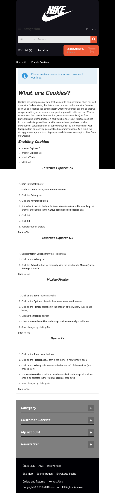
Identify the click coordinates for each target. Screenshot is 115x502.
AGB (40, 465)
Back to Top (24, 232)
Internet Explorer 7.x (32, 148)
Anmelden (43, 50)
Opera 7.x (26, 162)
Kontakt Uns (56, 481)
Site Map (27, 473)
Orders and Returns (33, 481)
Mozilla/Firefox (29, 157)
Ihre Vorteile (54, 465)
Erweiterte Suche (66, 473)
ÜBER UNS (28, 465)
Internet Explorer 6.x (32, 153)
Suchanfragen (45, 473)
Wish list (23, 50)
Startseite (21, 62)
